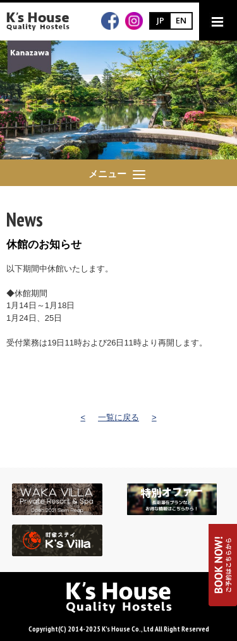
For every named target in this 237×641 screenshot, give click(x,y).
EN (181, 20)
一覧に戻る (118, 417)
